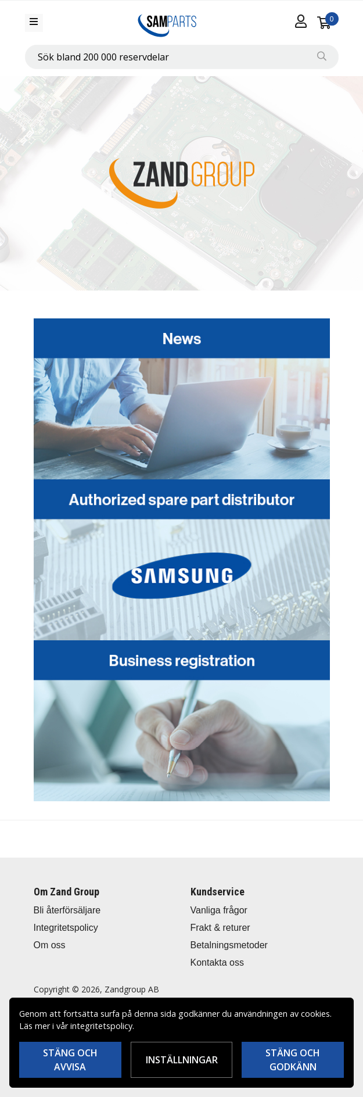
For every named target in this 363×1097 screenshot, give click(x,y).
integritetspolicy (101, 1025)
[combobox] (182, 57)
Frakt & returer (220, 928)
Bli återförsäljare (67, 910)
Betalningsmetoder (229, 945)
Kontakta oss (218, 962)
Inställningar (182, 1059)
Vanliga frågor (219, 910)
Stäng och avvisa (70, 1059)
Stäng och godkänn (292, 1059)
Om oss (50, 945)
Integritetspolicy (66, 928)
